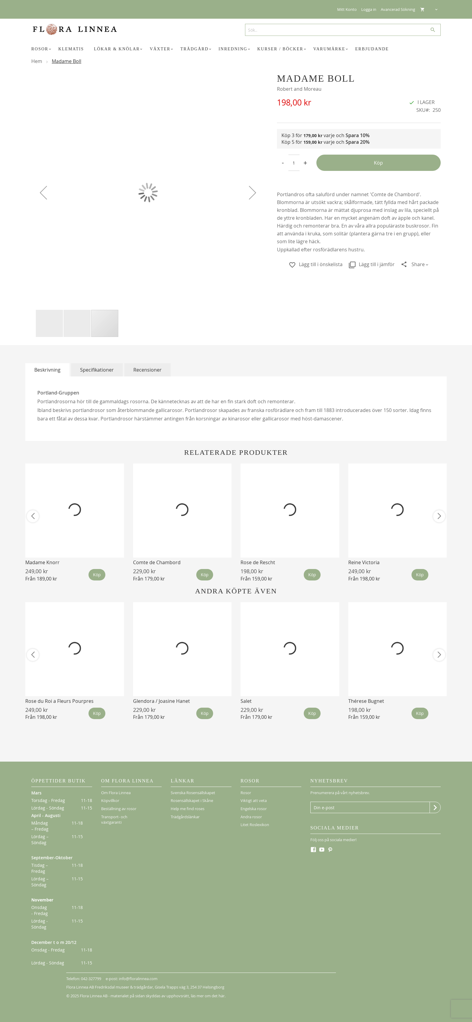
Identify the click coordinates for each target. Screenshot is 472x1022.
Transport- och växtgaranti (114, 819)
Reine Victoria (364, 562)
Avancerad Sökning (398, 9)
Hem (36, 61)
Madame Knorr (42, 562)
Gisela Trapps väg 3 (171, 987)
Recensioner (147, 369)
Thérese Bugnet (366, 701)
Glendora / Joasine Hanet (161, 701)
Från (41, 578)
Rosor (246, 792)
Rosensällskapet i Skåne (192, 800)
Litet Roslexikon (255, 824)
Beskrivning (47, 369)
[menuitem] (42, 49)
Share (418, 264)
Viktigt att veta (254, 800)
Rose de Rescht (258, 562)
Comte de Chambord (157, 562)
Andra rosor (251, 816)
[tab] (47, 369)
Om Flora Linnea (116, 792)
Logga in (368, 9)
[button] (43, 192)
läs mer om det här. (208, 995)
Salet (246, 701)
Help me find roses (187, 808)
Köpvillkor (110, 800)
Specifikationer (97, 369)
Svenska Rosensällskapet (193, 792)
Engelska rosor (254, 808)
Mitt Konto (347, 9)
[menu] (236, 49)
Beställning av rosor (118, 808)
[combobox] (340, 30)
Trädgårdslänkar (185, 816)
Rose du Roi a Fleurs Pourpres (59, 701)
